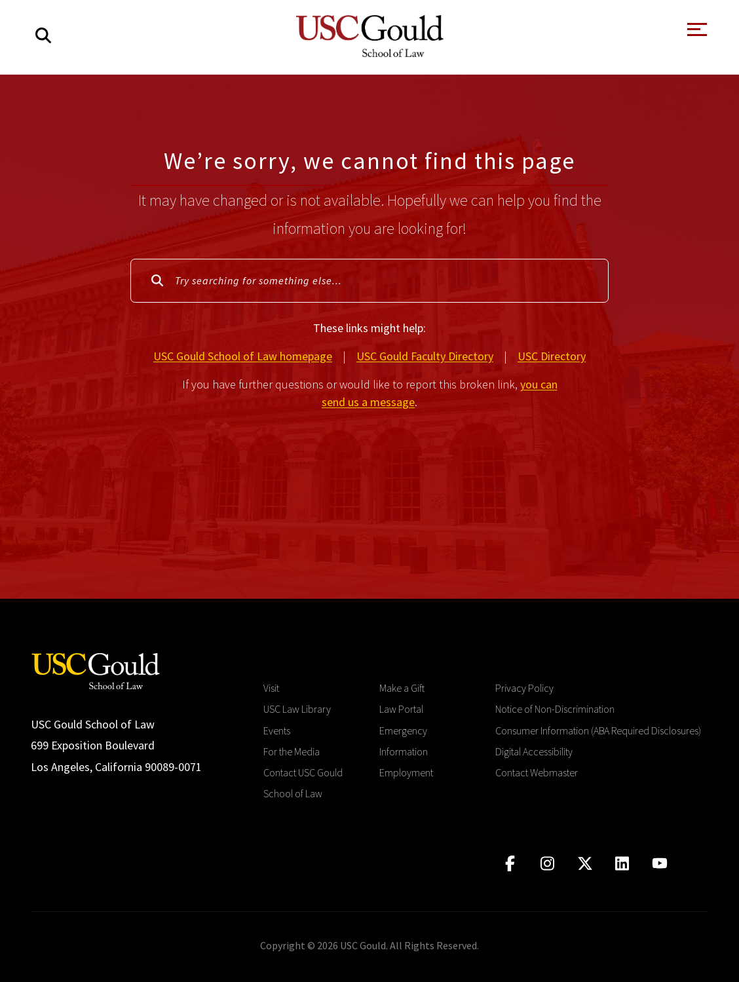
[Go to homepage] (96, 669)
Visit (271, 687)
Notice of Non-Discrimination (555, 708)
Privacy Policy (524, 687)
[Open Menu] (695, 33)
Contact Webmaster (536, 772)
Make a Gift (402, 687)
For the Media (291, 751)
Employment (406, 772)
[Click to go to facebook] (510, 863)
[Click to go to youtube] (659, 863)
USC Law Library (297, 708)
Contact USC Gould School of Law (303, 783)
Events (276, 730)
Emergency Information (403, 741)
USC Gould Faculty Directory (424, 356)
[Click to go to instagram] (547, 863)
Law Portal (401, 708)
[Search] (43, 36)
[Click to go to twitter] (584, 863)
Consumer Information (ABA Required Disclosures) (598, 730)
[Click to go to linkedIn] (622, 863)
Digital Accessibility (534, 751)
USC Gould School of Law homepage (242, 356)
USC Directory (552, 356)
